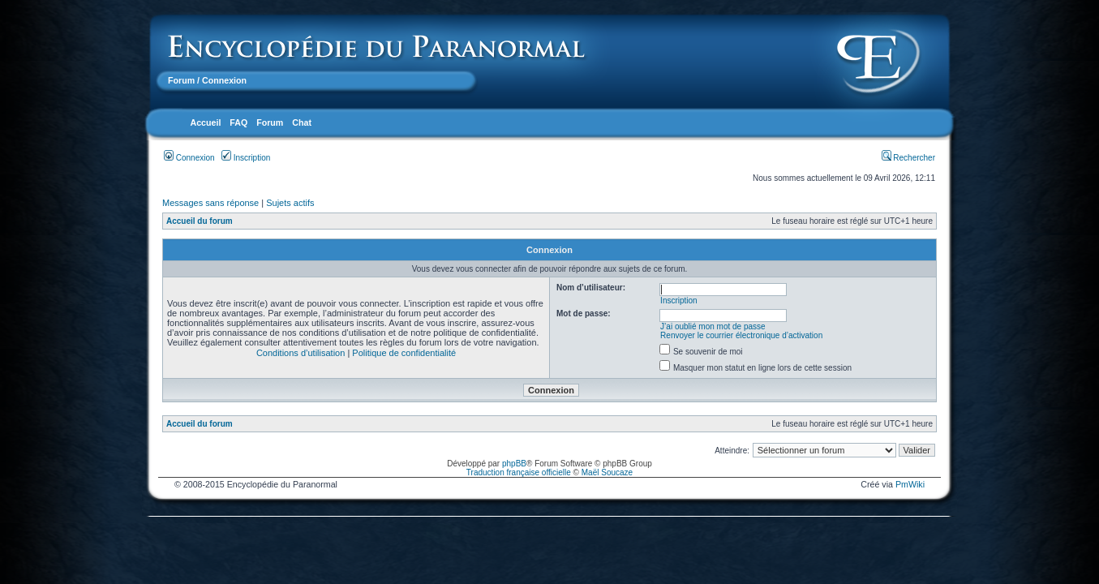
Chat (301, 122)
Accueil (205, 122)
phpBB (514, 463)
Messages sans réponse (210, 203)
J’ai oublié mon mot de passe (713, 326)
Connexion (189, 157)
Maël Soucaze (607, 472)
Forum (181, 80)
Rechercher (908, 157)
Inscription (245, 157)
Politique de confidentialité (404, 353)
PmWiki (910, 484)
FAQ (238, 122)
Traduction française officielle (518, 472)
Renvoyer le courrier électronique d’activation (741, 335)
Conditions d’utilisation (300, 353)
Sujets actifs (290, 203)
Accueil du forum (199, 221)
